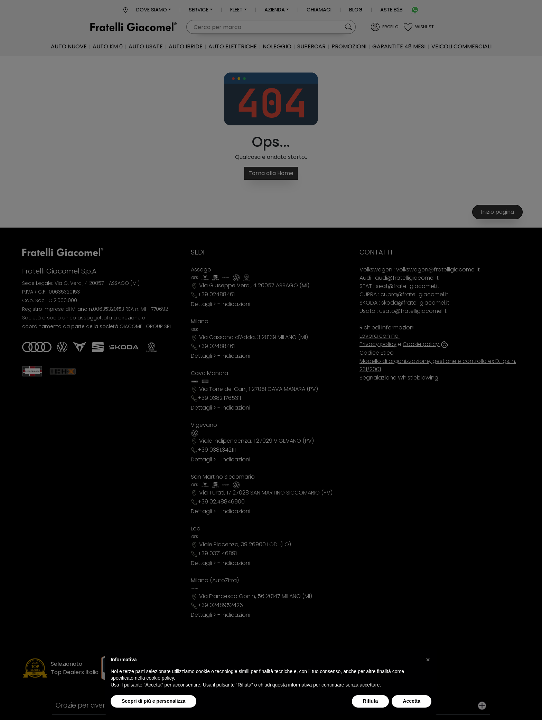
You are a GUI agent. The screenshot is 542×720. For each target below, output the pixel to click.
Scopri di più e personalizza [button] (153, 701)
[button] (427, 659)
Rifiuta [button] (370, 701)
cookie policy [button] (160, 678)
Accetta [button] (411, 701)
